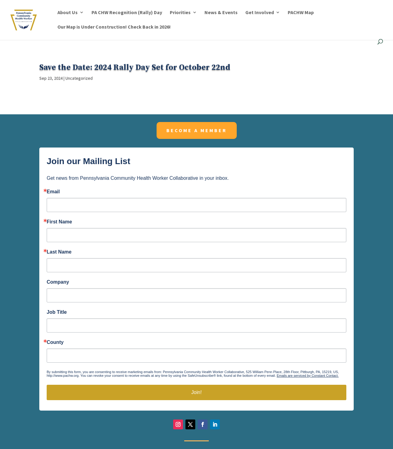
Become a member (196, 130)
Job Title (57, 312)
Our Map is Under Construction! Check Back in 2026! (114, 27)
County (55, 342)
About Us (67, 12)
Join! (196, 392)
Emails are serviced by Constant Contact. (308, 375)
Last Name (59, 252)
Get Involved (259, 12)
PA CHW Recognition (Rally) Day (126, 12)
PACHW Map (301, 12)
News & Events (221, 12)
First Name (59, 221)
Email (53, 191)
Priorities (180, 12)
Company (58, 282)
